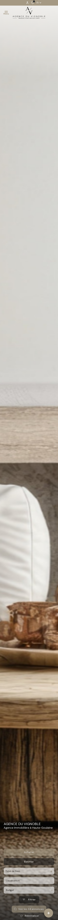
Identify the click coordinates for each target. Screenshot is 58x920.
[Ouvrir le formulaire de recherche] (29, 911)
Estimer (29, 873)
